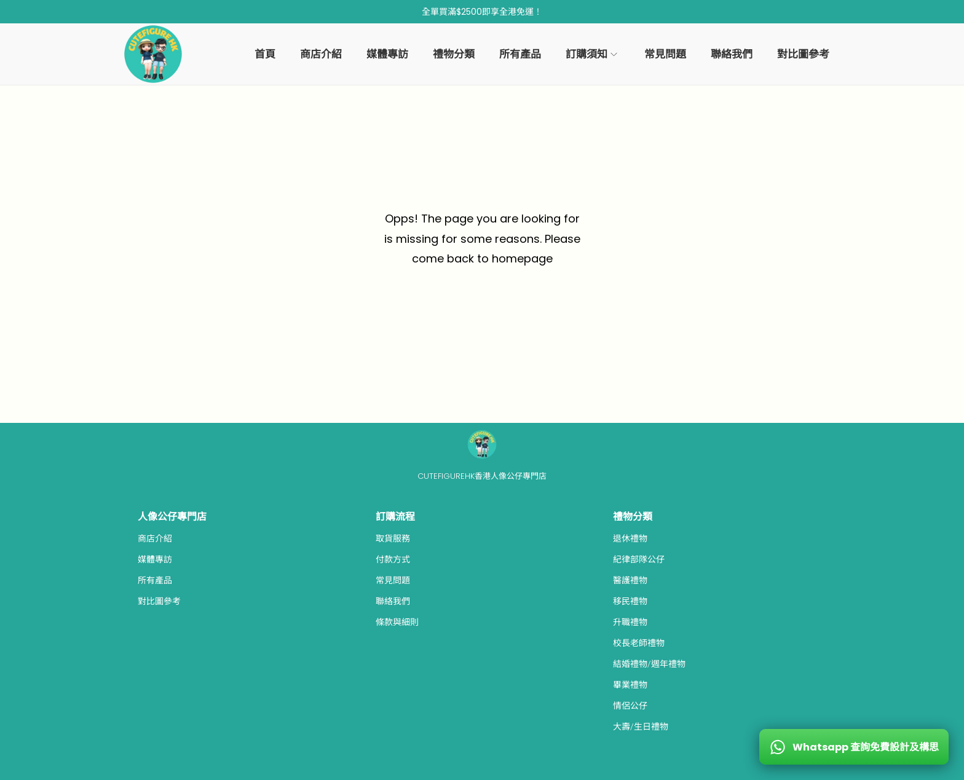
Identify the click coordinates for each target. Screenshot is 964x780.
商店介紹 (155, 538)
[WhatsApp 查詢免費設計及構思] (854, 747)
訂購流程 (395, 516)
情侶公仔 (630, 706)
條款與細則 (397, 622)
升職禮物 (630, 622)
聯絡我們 (393, 601)
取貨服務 (393, 538)
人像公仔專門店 (172, 516)
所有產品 (155, 580)
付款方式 (393, 559)
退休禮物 (630, 538)
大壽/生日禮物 (640, 726)
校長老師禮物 (639, 643)
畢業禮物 (630, 685)
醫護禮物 (630, 580)
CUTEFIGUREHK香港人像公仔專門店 (482, 476)
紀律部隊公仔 (639, 559)
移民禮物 (630, 601)
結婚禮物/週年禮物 (649, 664)
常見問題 (393, 580)
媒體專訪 (155, 559)
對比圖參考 (159, 601)
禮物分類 (632, 516)
